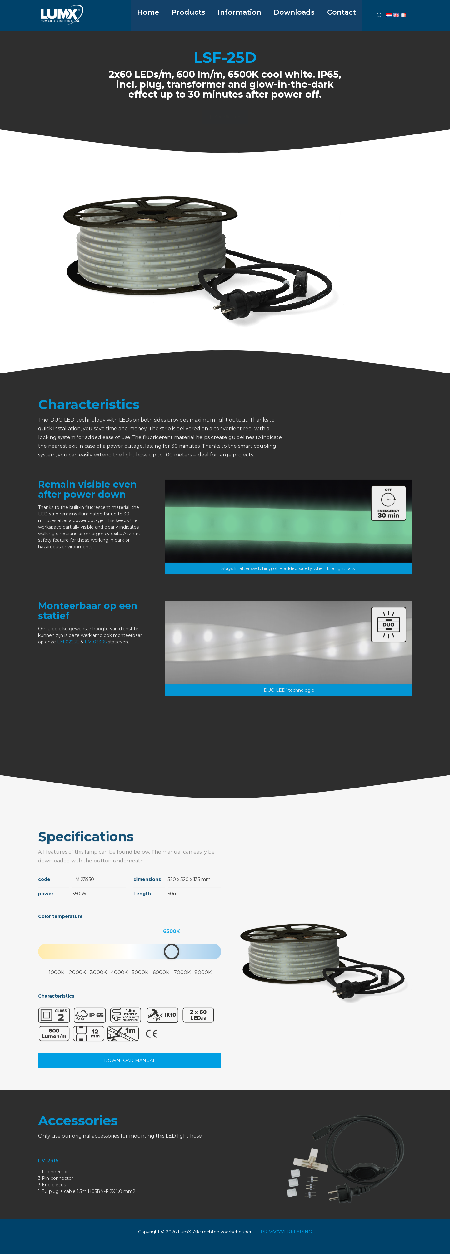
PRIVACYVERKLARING (286, 1232)
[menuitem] (188, 28)
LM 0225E (68, 697)
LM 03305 (96, 697)
